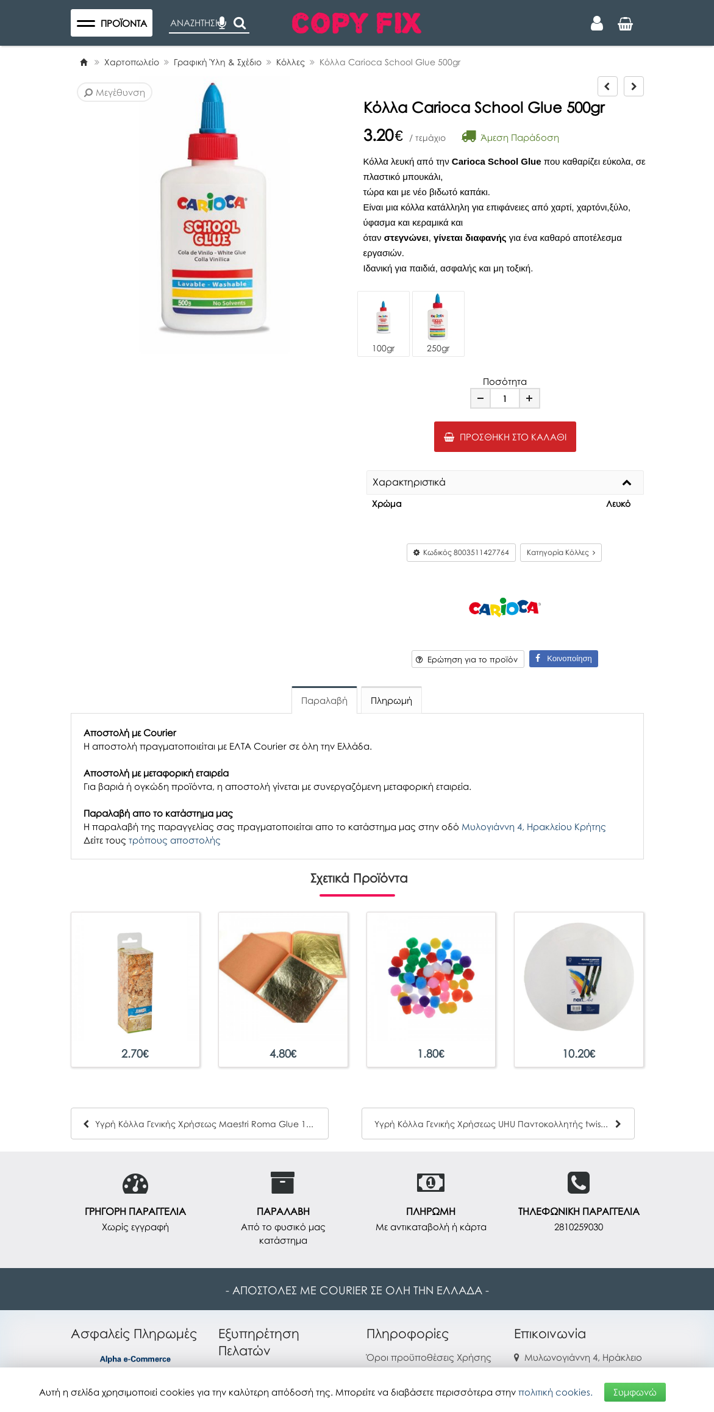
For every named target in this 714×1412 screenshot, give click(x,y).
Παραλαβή (324, 700)
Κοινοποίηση (563, 658)
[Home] (83, 62)
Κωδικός (461, 552)
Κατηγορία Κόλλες (561, 552)
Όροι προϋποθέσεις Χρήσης (428, 1357)
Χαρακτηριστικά (409, 482)
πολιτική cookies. (555, 1391)
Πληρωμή (391, 700)
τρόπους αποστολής (175, 839)
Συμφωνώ (635, 1391)
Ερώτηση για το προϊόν (467, 659)
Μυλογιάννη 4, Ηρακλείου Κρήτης (534, 826)
